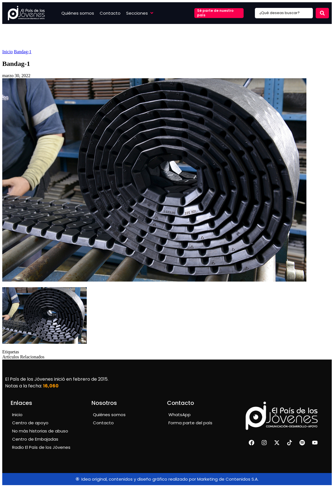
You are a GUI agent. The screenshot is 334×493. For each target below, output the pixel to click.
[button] (140, 13)
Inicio (7, 51)
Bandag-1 (22, 51)
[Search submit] (322, 13)
